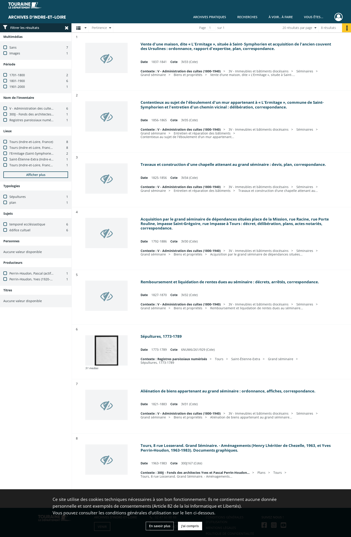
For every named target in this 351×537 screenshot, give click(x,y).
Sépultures (17, 197)
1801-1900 (17, 81)
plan (12, 202)
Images (14, 53)
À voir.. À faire (281, 17)
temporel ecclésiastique (27, 224)
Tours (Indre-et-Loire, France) (31, 142)
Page (202, 28)
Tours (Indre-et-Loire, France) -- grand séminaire (45, 147)
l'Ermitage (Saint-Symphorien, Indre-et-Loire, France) (48, 153)
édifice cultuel (19, 230)
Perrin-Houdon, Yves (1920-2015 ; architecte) (42, 279)
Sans (13, 47)
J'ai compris (190, 526)
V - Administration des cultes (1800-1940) (40, 108)
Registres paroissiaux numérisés (33, 120)
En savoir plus (159, 526)
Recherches (247, 17)
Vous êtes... (313, 17)
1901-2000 (17, 86)
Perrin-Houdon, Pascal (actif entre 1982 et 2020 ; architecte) (53, 273)
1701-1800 (17, 75)
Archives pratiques (209, 17)
